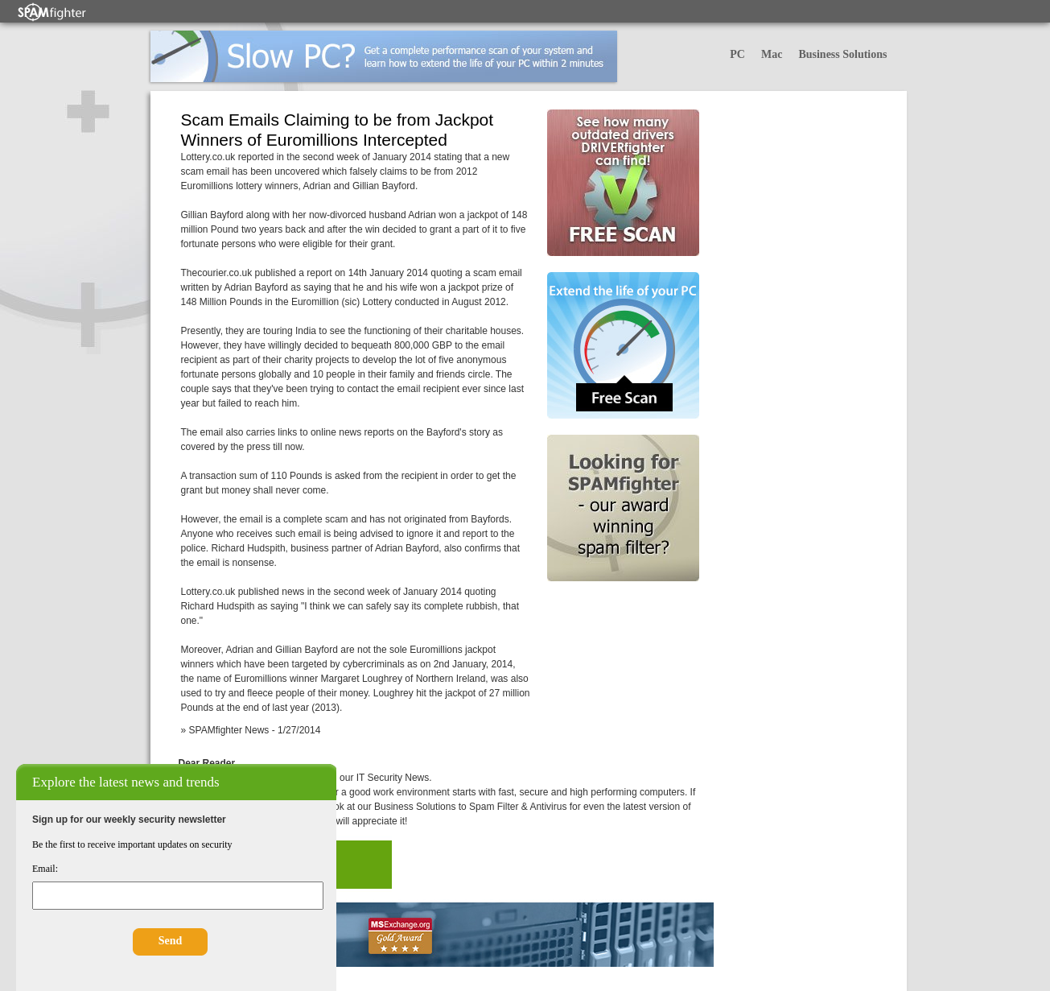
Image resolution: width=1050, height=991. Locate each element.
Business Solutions (842, 54)
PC (737, 54)
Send (171, 941)
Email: (45, 868)
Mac (771, 54)
